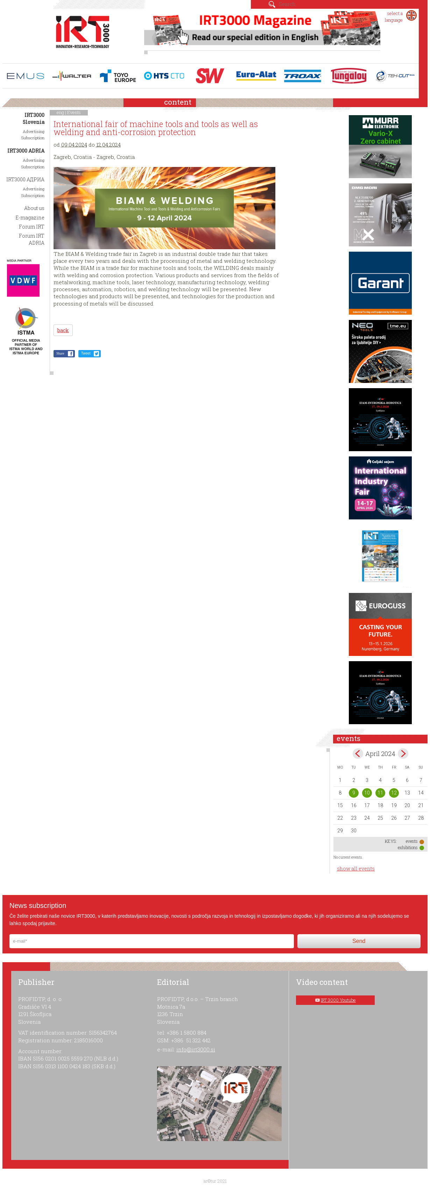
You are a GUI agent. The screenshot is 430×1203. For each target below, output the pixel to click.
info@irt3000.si (195, 1049)
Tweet (86, 353)
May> (403, 753)
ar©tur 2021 (215, 1181)
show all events (356, 868)
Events (74, 112)
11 (380, 793)
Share (60, 353)
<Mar (358, 753)
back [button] (63, 330)
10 (367, 793)
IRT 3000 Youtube (338, 1000)
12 (394, 793)
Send (358, 941)
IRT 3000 (83, 34)
